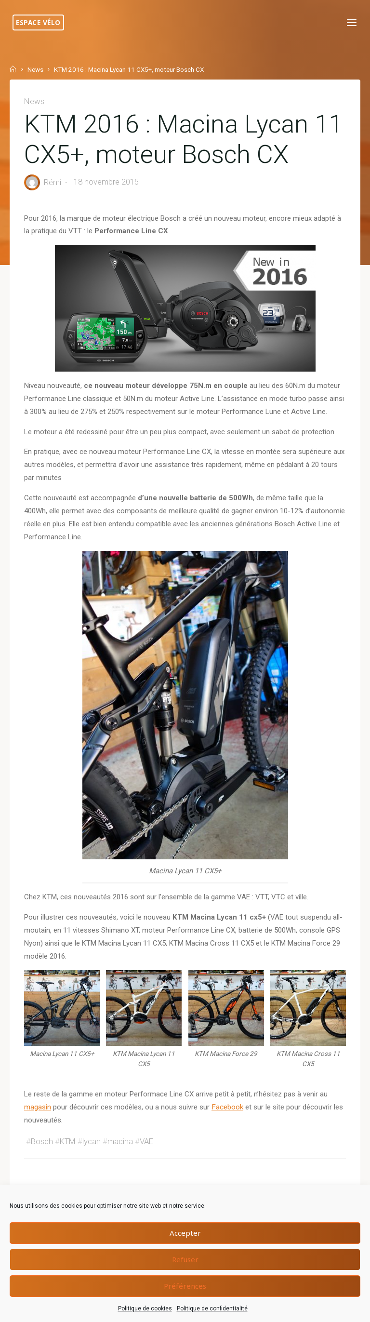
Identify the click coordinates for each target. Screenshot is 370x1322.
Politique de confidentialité (212, 1308)
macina (120, 1161)
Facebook (227, 1126)
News (35, 69)
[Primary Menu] (350, 23)
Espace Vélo (40, 22)
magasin (37, 1126)
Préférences (185, 1286)
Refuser (185, 1259)
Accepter (185, 1233)
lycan (91, 1161)
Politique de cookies (145, 1308)
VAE (146, 1161)
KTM (68, 1161)
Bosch (42, 1161)
